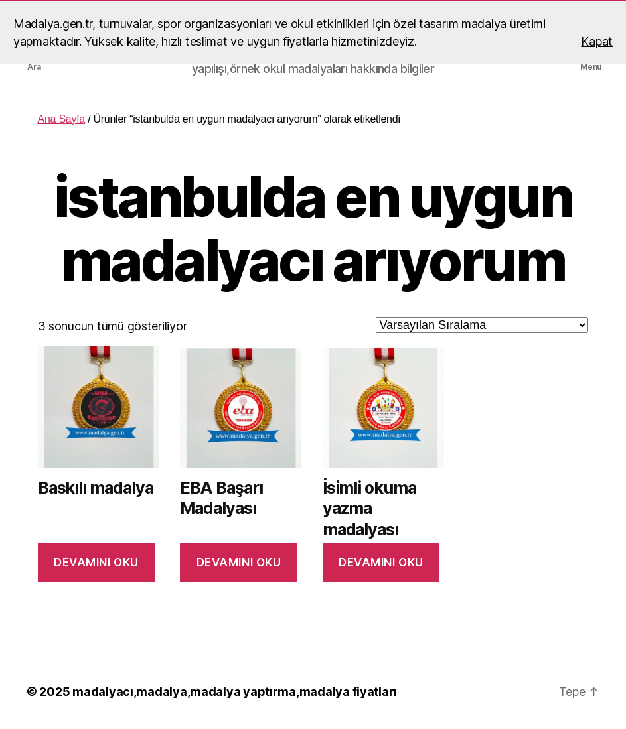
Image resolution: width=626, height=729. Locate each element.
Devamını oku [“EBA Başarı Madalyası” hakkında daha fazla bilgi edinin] (238, 562)
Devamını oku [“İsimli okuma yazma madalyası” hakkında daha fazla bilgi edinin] (381, 562)
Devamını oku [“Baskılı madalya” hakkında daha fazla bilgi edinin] (96, 562)
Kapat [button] (597, 41)
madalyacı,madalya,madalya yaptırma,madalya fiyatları (234, 691)
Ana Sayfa (61, 119)
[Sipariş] (482, 325)
